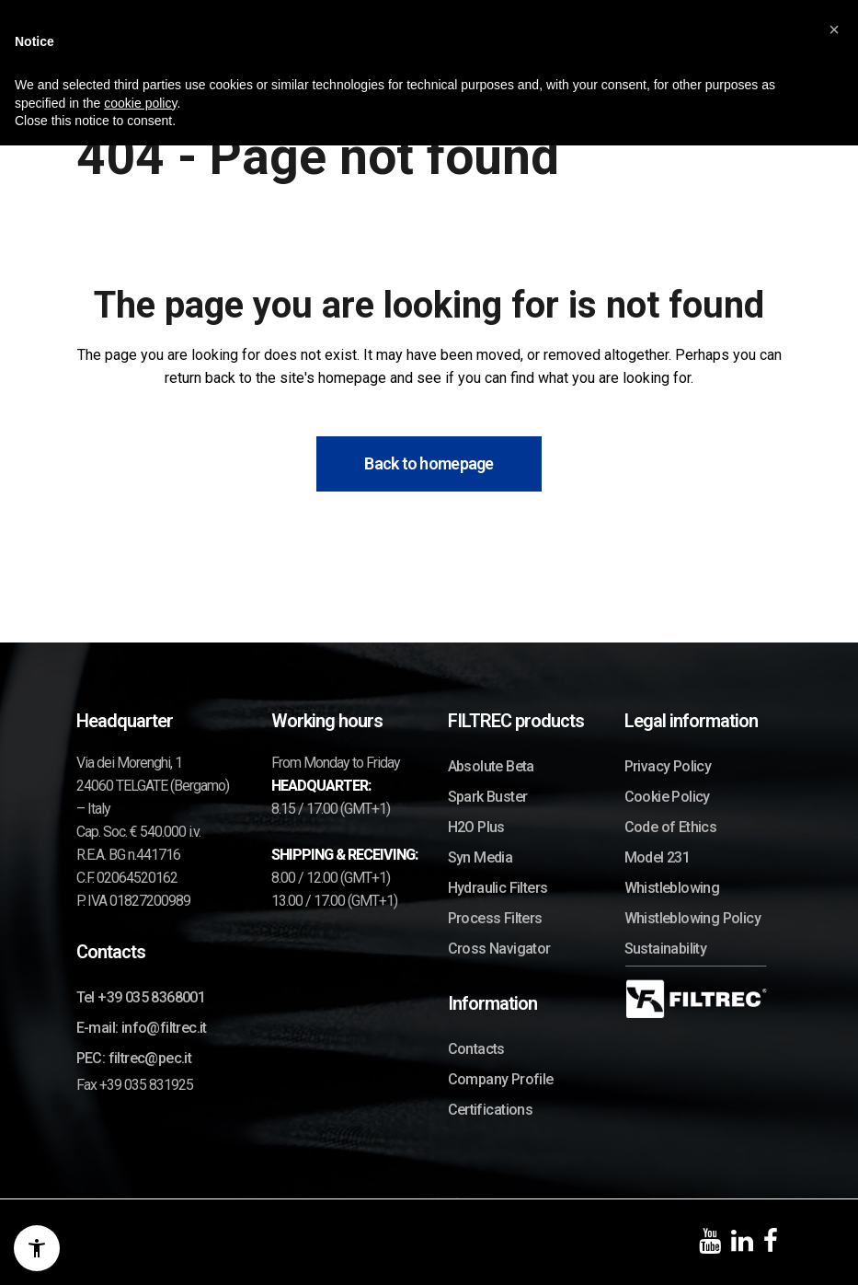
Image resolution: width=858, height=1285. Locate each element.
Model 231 (657, 857)
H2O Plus (476, 827)
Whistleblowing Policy (692, 918)
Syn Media (480, 857)
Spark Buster (488, 796)
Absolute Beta (491, 766)
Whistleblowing (672, 888)
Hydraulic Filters (498, 888)
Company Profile (501, 1079)
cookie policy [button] (140, 103)
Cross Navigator (499, 948)
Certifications (490, 1109)
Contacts (476, 1049)
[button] (834, 29)
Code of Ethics (670, 827)
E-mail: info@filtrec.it (141, 1027)
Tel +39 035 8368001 (141, 997)
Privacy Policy (668, 766)
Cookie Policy (667, 796)
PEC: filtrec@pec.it (134, 1058)
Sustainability (665, 948)
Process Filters (495, 918)
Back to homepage (428, 463)
